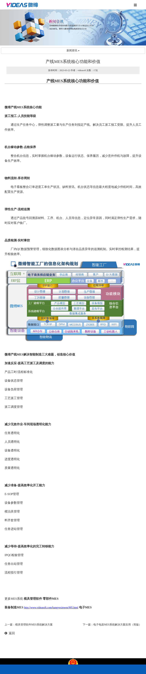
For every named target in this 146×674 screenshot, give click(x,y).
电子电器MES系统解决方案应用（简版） (117, 624)
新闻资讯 (73, 50)
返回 (10, 633)
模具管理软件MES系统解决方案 (34, 624)
